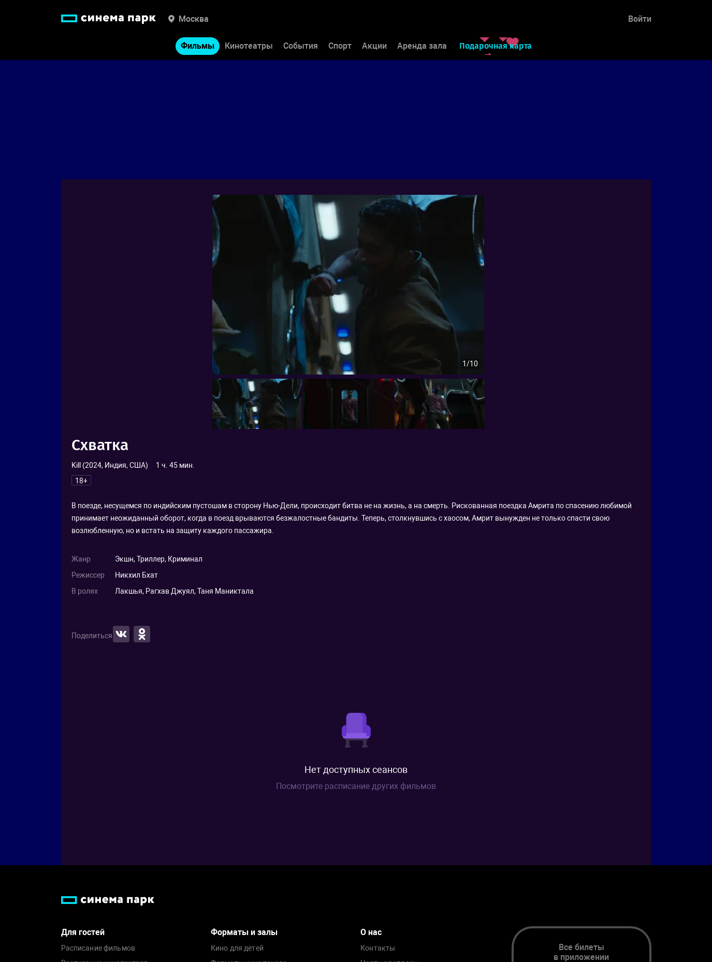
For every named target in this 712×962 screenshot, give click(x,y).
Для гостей (83, 932)
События (300, 46)
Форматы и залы (244, 932)
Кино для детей (237, 948)
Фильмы (197, 46)
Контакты (377, 948)
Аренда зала (422, 46)
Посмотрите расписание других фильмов (356, 786)
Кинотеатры (249, 46)
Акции (374, 46)
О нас (371, 932)
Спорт (340, 46)
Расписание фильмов (98, 948)
